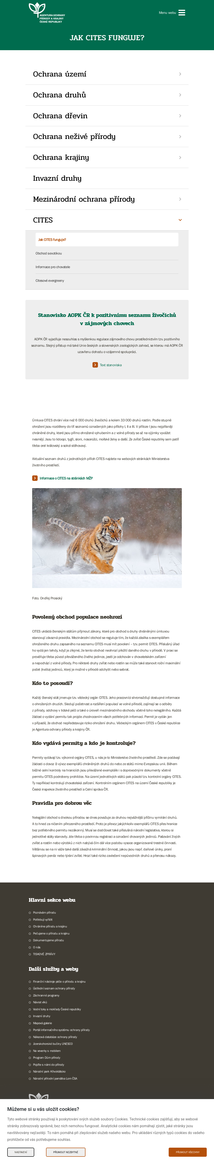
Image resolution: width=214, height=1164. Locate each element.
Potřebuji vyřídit (42, 919)
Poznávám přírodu (44, 912)
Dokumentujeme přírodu (48, 940)
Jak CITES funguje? (52, 239)
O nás (37, 947)
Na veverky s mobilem (47, 1051)
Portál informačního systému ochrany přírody (61, 1030)
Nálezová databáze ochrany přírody (55, 1037)
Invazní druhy (57, 178)
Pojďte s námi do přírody (48, 1064)
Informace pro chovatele (53, 267)
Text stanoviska (107, 365)
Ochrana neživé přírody (74, 136)
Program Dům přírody (46, 1057)
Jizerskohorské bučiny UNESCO (53, 1043)
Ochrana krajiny (61, 157)
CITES (43, 220)
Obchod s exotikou (49, 253)
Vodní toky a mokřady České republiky (57, 1009)
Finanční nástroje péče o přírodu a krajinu (59, 981)
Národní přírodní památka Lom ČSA (55, 1078)
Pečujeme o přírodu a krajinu (51, 933)
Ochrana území (59, 74)
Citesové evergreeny (50, 280)
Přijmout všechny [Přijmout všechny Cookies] (187, 1152)
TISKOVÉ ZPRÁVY (44, 954)
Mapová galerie (42, 1023)
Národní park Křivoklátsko (49, 1071)
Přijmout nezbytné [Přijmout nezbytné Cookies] (65, 1152)
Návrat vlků (40, 1002)
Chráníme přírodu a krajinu (50, 926)
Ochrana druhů (59, 95)
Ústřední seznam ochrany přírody (54, 988)
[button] (172, 12)
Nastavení (21, 1152)
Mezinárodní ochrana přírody (84, 199)
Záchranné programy (46, 995)
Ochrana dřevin (60, 116)
